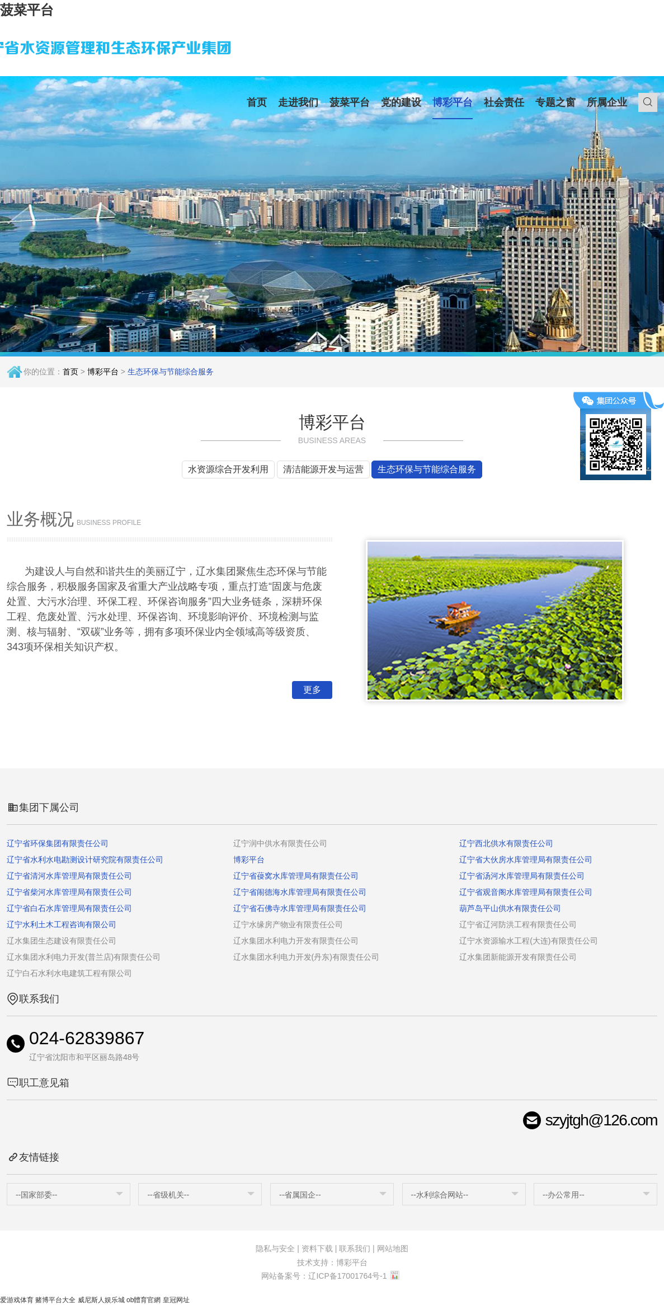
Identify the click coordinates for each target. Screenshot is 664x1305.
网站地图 (392, 1248)
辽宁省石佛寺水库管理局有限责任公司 (299, 908)
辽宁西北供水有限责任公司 (506, 843)
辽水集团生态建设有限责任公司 (61, 940)
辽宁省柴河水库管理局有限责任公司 (69, 892)
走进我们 (298, 102)
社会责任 (504, 102)
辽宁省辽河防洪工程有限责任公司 (518, 924)
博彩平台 (452, 102)
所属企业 (607, 102)
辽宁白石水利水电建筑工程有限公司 (69, 973)
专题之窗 (555, 102)
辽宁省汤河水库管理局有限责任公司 (522, 875)
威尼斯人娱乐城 (101, 1300)
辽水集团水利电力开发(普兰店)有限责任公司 (84, 956)
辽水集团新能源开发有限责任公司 (518, 956)
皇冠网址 (176, 1300)
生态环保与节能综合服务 (427, 469)
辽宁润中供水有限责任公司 (280, 843)
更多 (312, 689)
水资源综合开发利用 (228, 469)
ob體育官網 (143, 1300)
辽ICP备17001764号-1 (347, 1275)
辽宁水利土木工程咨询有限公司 (61, 924)
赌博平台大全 (55, 1300)
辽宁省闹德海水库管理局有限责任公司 (299, 892)
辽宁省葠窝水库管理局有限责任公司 (296, 875)
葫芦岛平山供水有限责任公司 (510, 908)
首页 (257, 102)
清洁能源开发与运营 (323, 469)
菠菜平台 (27, 9)
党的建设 (401, 102)
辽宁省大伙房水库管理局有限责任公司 (525, 859)
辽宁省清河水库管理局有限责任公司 (69, 875)
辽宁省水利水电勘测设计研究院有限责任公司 (85, 859)
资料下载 (317, 1248)
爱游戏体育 (17, 1300)
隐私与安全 (275, 1248)
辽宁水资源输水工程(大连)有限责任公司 (528, 940)
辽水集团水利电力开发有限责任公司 (296, 940)
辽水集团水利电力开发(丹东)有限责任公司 (306, 956)
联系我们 (354, 1248)
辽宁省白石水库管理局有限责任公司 (69, 908)
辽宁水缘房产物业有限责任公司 (288, 924)
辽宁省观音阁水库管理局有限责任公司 (525, 892)
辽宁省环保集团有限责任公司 (58, 843)
